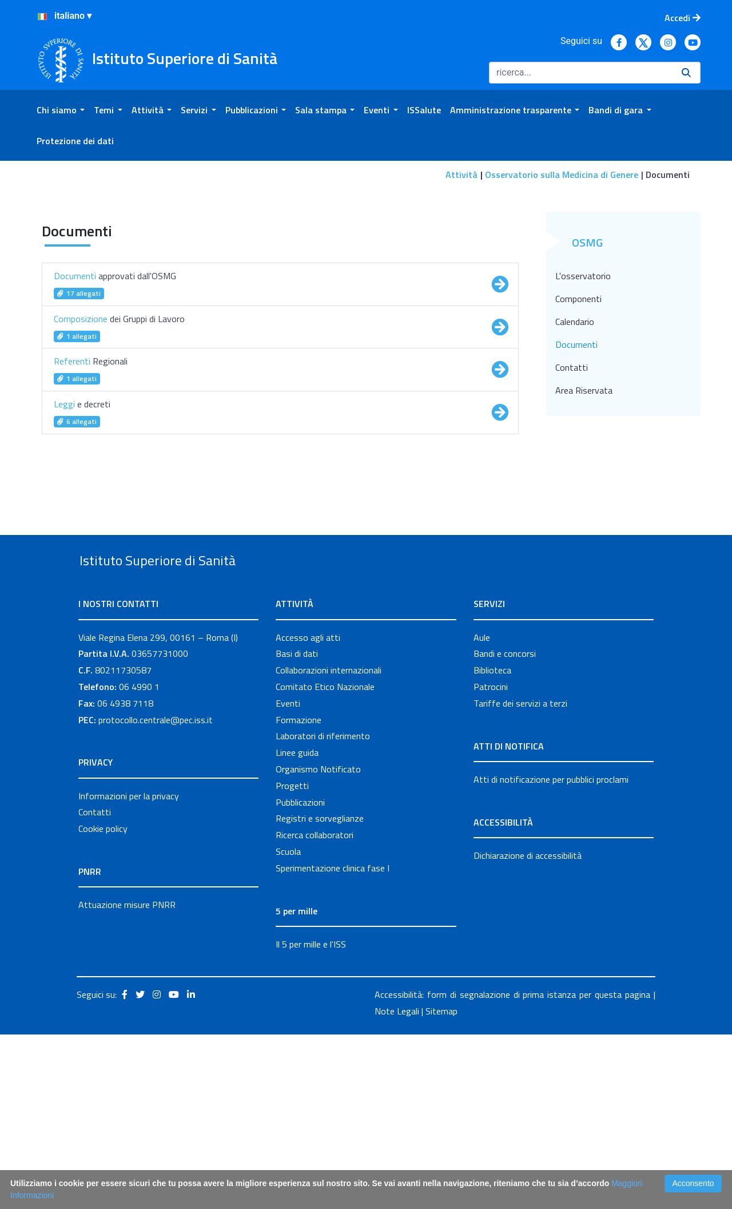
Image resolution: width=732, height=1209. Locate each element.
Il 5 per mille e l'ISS (311, 1118)
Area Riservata (583, 538)
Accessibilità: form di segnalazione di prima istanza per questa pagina (512, 1169)
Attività (461, 174)
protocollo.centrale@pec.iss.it (155, 894)
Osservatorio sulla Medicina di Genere (561, 174)
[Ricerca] (581, 73)
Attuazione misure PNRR (127, 1079)
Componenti (578, 446)
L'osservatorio (583, 423)
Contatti (571, 515)
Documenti (576, 492)
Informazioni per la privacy (128, 970)
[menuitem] (60, 109)
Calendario (574, 469)
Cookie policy (103, 1003)
